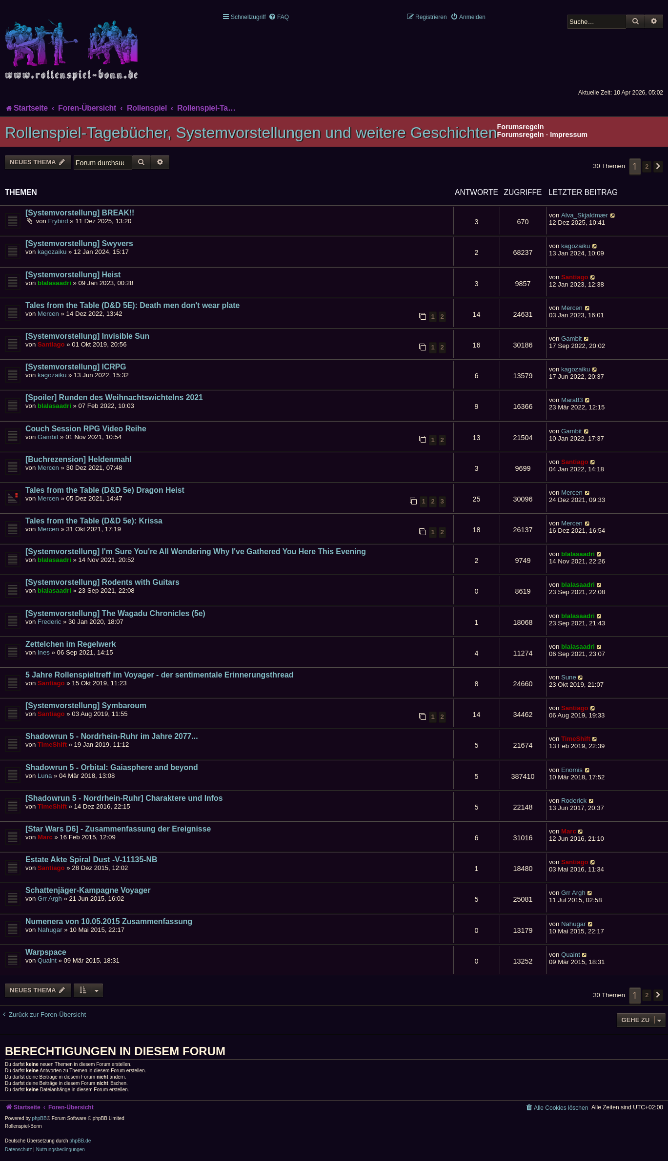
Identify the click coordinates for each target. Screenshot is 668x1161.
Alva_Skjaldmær (584, 215)
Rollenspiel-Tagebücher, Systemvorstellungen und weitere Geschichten (251, 132)
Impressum (568, 134)
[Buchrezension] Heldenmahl (78, 459)
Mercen (48, 313)
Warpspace (45, 952)
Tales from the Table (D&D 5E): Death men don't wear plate (132, 305)
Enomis (572, 770)
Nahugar (50, 929)
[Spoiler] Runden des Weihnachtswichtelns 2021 (114, 397)
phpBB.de (80, 1140)
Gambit (571, 338)
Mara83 (572, 400)
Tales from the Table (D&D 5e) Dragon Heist (104, 490)
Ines (44, 652)
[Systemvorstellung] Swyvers (79, 243)
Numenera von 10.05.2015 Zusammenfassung (108, 921)
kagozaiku (52, 251)
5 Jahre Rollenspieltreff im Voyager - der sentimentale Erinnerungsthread (159, 675)
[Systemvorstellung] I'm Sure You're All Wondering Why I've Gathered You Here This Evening (195, 551)
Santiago (574, 277)
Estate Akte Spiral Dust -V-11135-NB (91, 859)
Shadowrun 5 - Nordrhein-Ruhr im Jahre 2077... (111, 736)
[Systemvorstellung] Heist (73, 275)
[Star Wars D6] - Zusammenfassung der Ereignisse (118, 829)
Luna (45, 775)
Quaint (47, 960)
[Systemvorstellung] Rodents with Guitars (102, 582)
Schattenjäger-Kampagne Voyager (88, 890)
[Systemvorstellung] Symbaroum (85, 705)
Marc (45, 837)
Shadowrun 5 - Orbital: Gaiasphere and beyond (111, 767)
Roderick (574, 800)
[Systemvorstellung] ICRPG (75, 367)
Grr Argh (50, 898)
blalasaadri (54, 283)
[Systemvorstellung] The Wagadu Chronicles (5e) (115, 613)
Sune (568, 677)
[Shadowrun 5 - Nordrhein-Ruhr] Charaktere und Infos (124, 798)
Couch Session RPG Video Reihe (85, 429)
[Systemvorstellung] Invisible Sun (87, 336)
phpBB (39, 1118)
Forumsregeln (520, 134)
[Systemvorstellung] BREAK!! (79, 213)
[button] (658, 167)
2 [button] (646, 166)
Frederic (49, 621)
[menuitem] (278, 17)
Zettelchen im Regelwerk (70, 644)
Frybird (58, 221)
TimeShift (52, 744)
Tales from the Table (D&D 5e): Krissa (93, 521)
